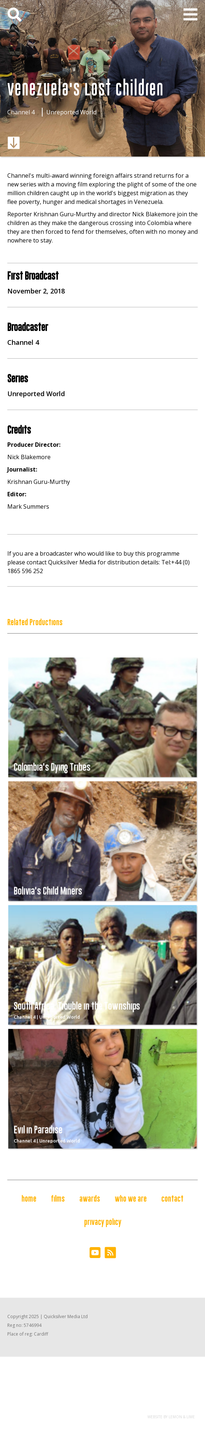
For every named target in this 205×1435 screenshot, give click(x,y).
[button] (190, 14)
